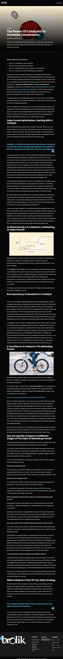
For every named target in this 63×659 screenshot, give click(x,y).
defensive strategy (45, 488)
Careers (54, 647)
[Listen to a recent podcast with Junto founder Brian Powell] (26, 397)
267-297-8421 (35, 642)
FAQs (57, 645)
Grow (57, 642)
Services (54, 642)
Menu (57, 3)
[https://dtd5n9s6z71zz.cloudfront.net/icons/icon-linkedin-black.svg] (47, 640)
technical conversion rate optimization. (25, 89)
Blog (53, 645)
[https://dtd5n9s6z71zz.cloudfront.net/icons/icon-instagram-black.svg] (42, 640)
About (53, 640)
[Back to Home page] (4, 3)
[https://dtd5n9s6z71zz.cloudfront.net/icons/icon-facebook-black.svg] (45, 640)
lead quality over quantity (46, 87)
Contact (58, 647)
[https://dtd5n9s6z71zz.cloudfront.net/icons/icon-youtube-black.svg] (50, 640)
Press (53, 650)
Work (57, 640)
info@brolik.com (36, 639)
